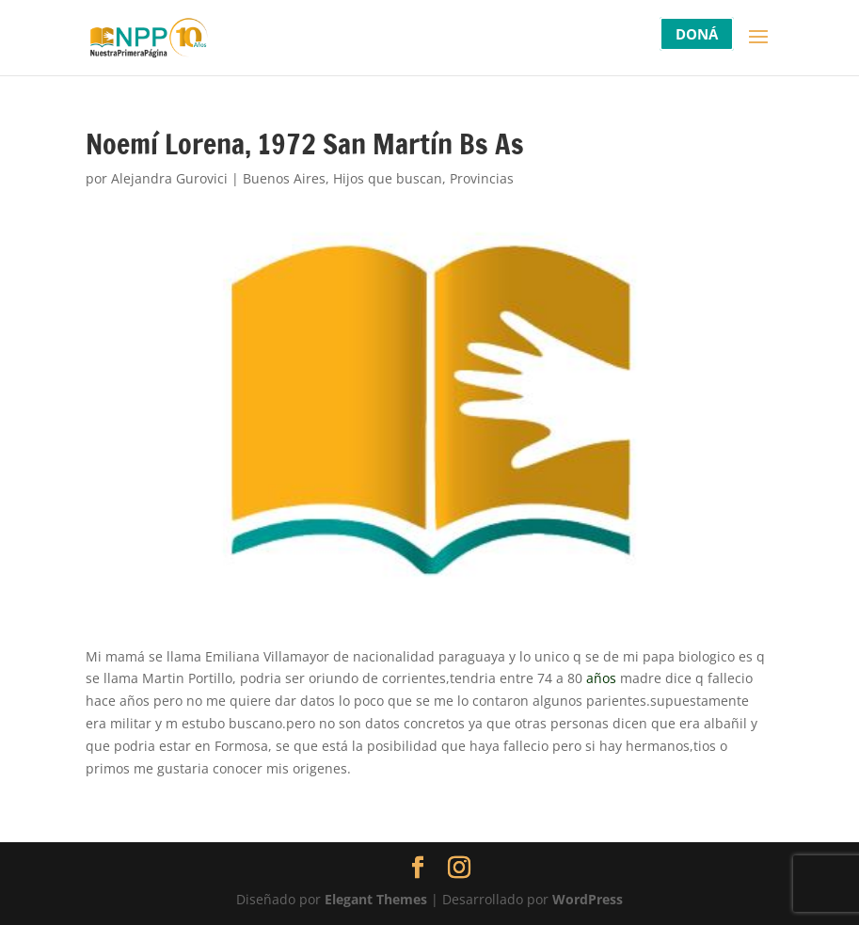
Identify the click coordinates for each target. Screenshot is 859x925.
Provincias (482, 178)
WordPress (587, 899)
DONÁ (697, 33)
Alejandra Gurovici (169, 178)
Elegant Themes (376, 899)
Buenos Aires (284, 178)
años (601, 678)
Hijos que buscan (387, 178)
